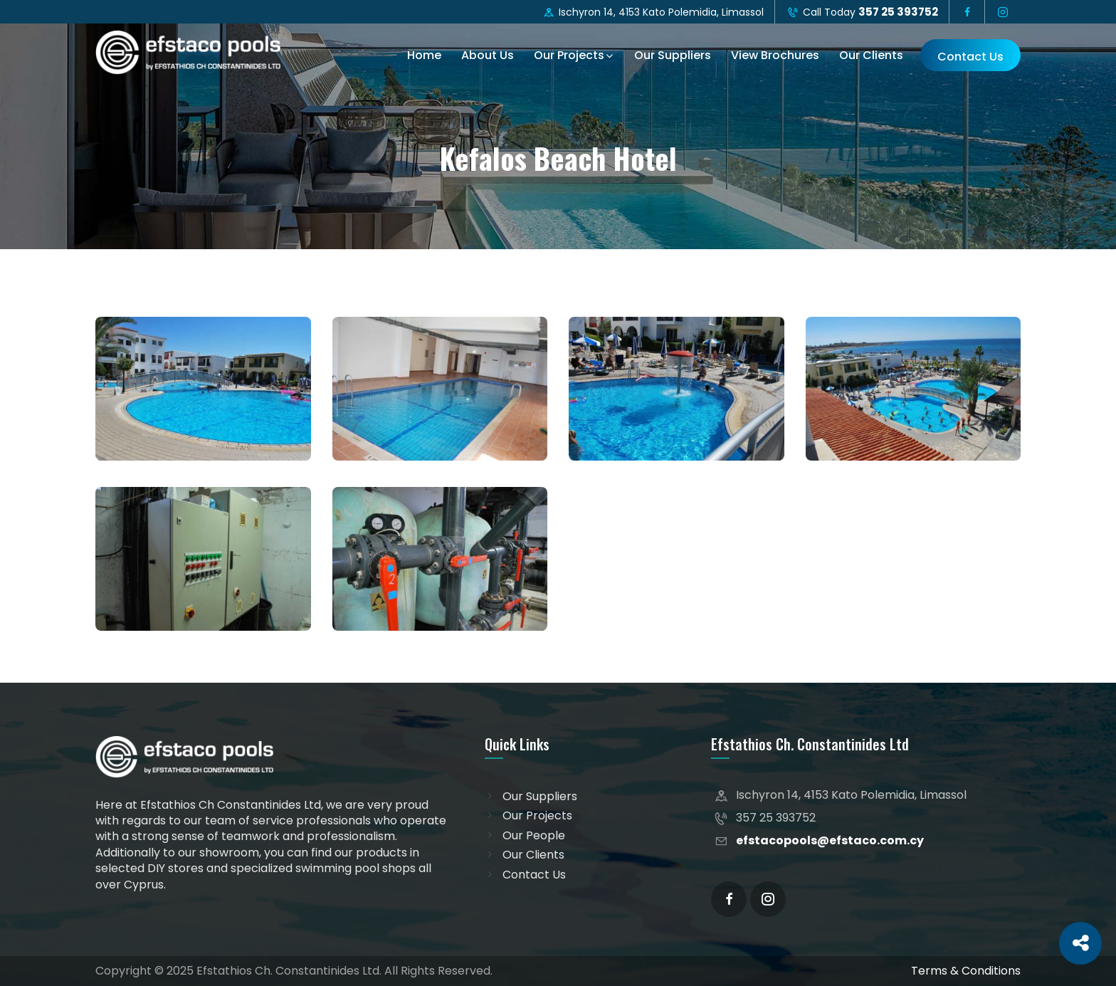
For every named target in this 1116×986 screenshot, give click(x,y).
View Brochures (775, 55)
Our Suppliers (672, 55)
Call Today (862, 11)
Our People (533, 835)
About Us (487, 55)
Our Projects (569, 55)
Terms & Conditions (966, 971)
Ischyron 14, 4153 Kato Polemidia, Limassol (653, 12)
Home (424, 55)
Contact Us (970, 56)
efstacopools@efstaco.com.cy (830, 840)
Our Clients (871, 55)
